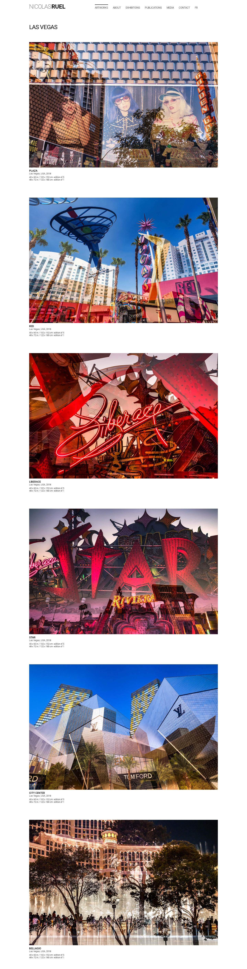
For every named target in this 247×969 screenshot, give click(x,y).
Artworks (101, 7)
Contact (184, 7)
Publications (153, 7)
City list (211, 7)
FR (196, 7)
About (117, 7)
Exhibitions (133, 7)
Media (170, 7)
